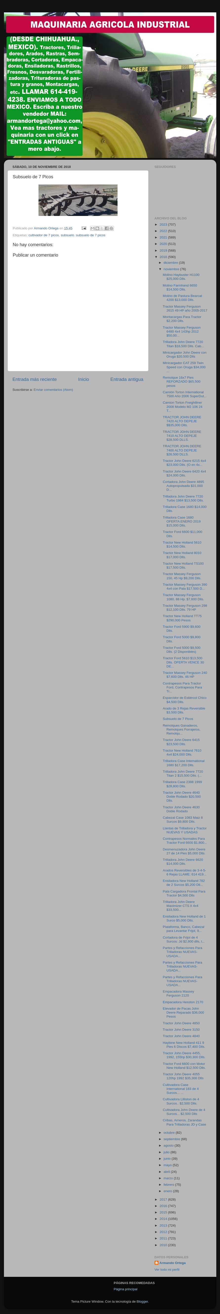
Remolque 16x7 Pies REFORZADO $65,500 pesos (181, 381)
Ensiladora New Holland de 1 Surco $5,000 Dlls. (184, 918)
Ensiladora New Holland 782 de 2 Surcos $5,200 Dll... (184, 883)
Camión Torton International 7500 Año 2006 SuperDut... (185, 394)
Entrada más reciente (35, 379)
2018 (164, 257)
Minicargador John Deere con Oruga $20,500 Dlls (184, 354)
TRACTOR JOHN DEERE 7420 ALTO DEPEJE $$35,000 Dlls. (182, 421)
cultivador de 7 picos (43, 235)
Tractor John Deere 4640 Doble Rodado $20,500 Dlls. (182, 796)
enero (168, 1191)
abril (167, 1172)
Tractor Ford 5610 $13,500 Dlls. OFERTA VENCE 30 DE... (183, 662)
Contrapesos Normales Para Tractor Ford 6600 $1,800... (185, 840)
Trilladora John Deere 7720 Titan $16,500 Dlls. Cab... (183, 344)
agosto (169, 1145)
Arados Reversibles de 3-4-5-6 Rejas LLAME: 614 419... (184, 872)
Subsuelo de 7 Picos (178, 719)
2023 (164, 224)
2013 (164, 1225)
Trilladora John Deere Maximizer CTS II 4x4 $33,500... (180, 906)
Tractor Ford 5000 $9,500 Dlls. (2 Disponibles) (181, 650)
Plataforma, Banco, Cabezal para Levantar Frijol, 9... (183, 929)
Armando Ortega (173, 1263)
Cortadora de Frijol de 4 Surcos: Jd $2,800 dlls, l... (184, 939)
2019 (164, 250)
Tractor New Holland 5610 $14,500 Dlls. (182, 544)
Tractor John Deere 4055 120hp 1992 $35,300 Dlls (183, 1076)
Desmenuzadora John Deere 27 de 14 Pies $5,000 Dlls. (184, 851)
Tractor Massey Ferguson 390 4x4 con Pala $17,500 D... (185, 586)
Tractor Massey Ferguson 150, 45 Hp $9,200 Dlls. (182, 576)
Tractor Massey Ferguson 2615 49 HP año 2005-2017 (185, 308)
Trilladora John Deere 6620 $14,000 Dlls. (183, 862)
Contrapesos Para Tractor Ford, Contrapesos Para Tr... (182, 687)
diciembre (171, 262)
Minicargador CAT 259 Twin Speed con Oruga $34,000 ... (184, 367)
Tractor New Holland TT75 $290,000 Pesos (182, 618)
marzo (169, 1178)
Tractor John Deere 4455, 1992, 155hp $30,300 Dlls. (184, 1055)
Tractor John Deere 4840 (181, 1036)
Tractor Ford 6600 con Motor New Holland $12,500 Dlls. (184, 1066)
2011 (164, 1238)
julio (167, 1152)
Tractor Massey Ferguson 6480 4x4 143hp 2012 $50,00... (181, 331)
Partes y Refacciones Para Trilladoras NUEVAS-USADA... (182, 952)
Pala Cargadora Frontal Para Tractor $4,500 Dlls (184, 893)
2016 (164, 1206)
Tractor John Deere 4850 (181, 1023)
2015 (164, 1212)
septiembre (172, 1139)
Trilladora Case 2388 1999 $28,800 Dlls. (182, 784)
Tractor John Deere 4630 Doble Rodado (181, 809)
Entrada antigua (126, 379)
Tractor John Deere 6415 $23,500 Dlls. (181, 742)
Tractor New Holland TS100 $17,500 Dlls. (183, 565)
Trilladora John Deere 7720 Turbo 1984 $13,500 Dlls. (183, 498)
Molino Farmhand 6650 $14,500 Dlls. (180, 287)
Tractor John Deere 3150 (181, 1029)
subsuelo (67, 235)
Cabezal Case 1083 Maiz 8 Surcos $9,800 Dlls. (183, 819)
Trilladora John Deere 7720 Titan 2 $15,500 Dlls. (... (183, 773)
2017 (164, 1199)
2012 (164, 1232)
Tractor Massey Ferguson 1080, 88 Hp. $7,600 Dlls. (183, 597)
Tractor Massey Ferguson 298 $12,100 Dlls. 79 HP (185, 607)
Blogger (142, 1301)
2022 (164, 231)
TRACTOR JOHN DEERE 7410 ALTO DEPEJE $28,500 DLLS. (182, 436)
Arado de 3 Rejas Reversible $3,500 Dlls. (184, 710)
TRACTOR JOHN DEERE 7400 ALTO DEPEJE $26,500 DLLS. (182, 450)
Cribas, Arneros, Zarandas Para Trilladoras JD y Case (184, 1122)
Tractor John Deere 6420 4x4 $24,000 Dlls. (184, 473)
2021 (164, 237)
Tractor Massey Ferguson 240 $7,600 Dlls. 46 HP (185, 675)
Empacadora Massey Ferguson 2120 (178, 993)
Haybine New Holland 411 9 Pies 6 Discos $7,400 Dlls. (184, 1045)
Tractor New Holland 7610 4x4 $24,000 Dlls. (182, 752)
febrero (169, 1184)
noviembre (172, 269)
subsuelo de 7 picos (90, 235)
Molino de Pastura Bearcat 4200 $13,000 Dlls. (182, 298)
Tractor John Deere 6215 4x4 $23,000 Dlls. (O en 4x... (184, 463)
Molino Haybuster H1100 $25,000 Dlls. (181, 277)
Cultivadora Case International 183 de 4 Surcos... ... (181, 1089)
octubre (170, 1132)
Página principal (126, 1289)
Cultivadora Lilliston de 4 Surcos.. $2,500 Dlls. (181, 1101)
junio (168, 1158)
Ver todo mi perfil (167, 1269)
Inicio (83, 379)
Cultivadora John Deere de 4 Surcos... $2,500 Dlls (184, 1112)
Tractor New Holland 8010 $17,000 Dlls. (182, 555)
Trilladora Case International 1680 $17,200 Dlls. (183, 763)
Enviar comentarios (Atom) (53, 390)
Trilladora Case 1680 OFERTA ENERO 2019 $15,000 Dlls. (181, 521)
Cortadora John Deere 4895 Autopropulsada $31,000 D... (183, 486)
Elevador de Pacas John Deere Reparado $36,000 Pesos (183, 1012)
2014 (164, 1219)
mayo (168, 1165)
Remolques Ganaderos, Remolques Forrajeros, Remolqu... (181, 729)
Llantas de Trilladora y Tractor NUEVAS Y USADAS (185, 830)
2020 (164, 244)
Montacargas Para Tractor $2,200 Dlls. (182, 319)
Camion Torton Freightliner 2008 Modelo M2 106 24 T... (182, 406)
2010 (164, 1245)
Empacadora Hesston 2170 (183, 1002)
